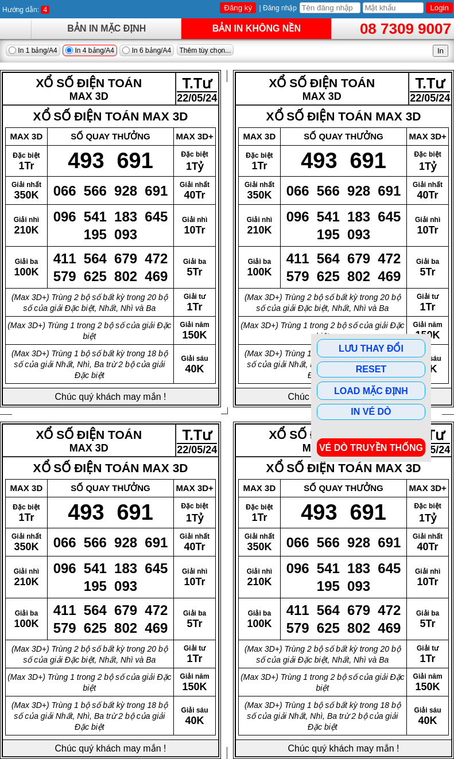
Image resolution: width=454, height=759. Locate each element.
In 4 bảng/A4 (89, 50)
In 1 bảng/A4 (33, 50)
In (440, 50)
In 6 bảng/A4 (146, 50)
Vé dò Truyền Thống (371, 448)
